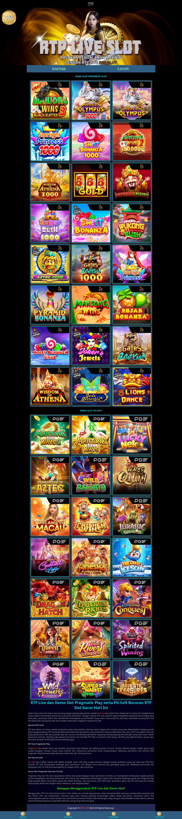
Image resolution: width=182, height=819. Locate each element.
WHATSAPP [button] (114, 815)
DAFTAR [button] (59, 69)
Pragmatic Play (34, 748)
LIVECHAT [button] (159, 815)
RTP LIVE (84, 808)
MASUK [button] (23, 815)
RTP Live (101, 713)
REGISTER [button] (68, 815)
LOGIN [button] (123, 69)
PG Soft (31, 762)
